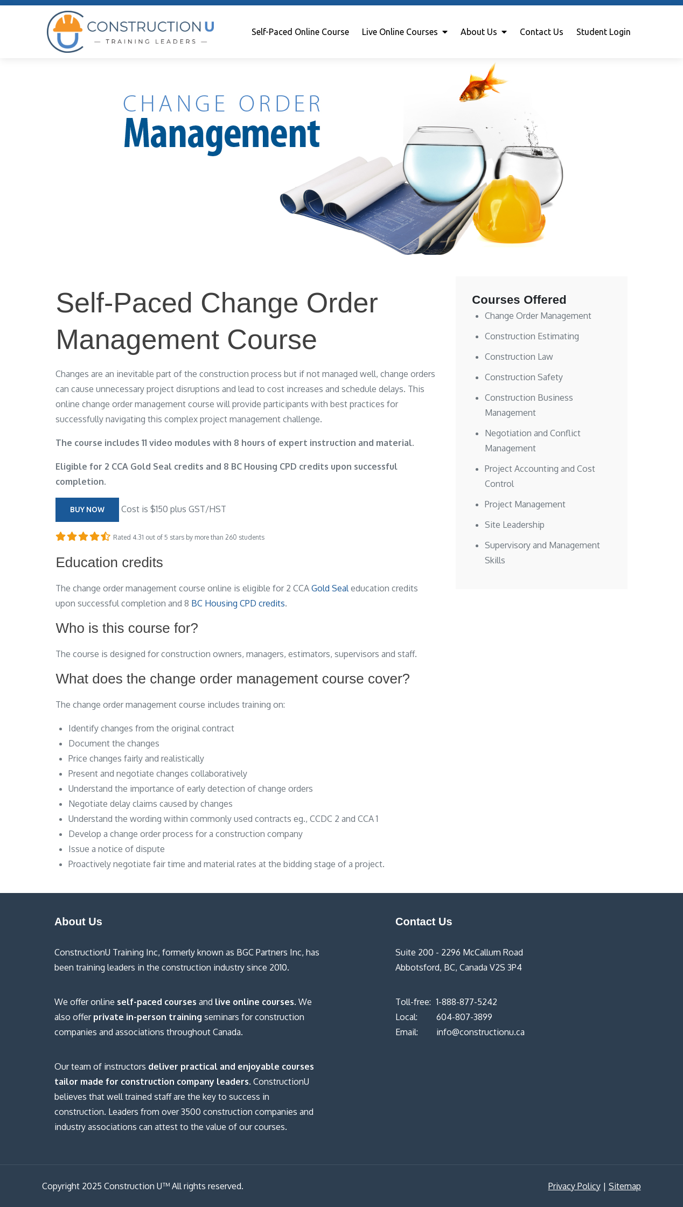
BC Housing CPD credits (238, 603)
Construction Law (519, 356)
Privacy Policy (574, 1186)
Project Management (525, 504)
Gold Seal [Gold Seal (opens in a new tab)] (330, 588)
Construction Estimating (532, 336)
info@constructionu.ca (480, 1032)
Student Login (603, 32)
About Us (479, 32)
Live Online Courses (400, 32)
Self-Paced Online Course (300, 32)
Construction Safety (524, 377)
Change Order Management (538, 315)
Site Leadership (515, 524)
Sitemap (625, 1186)
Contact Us (541, 32)
